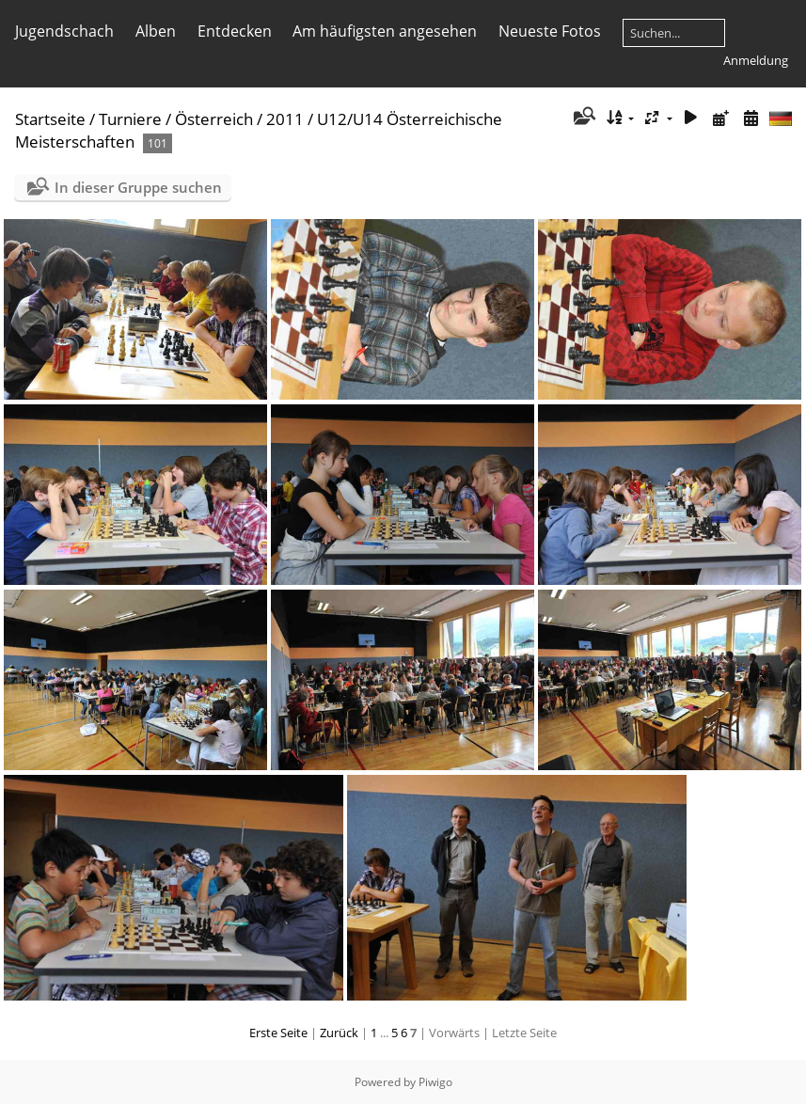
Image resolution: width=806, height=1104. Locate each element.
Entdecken (235, 31)
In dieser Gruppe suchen (138, 187)
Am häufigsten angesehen (384, 31)
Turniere (130, 119)
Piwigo (435, 1082)
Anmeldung (755, 60)
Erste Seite (278, 1032)
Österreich (214, 119)
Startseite (50, 119)
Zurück (339, 1032)
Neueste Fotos (549, 31)
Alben (155, 31)
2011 (285, 119)
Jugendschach (64, 31)
